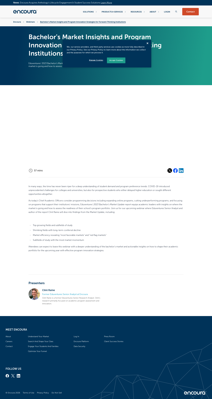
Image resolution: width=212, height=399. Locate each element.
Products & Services (114, 12)
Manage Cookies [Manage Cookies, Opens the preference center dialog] (96, 60)
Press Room (109, 336)
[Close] (147, 43)
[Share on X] (169, 170)
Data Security (79, 346)
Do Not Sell (57, 393)
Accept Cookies (116, 60)
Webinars (30, 22)
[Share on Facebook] (175, 170)
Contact (190, 12)
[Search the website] (176, 11)
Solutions (90, 12)
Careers (9, 341)
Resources (138, 12)
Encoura (17, 22)
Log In (76, 336)
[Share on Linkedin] (181, 170)
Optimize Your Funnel (37, 351)
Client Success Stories (113, 341)
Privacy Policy (43, 393)
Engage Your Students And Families (43, 346)
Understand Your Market (38, 336)
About (154, 12)
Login (167, 12)
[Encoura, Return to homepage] (25, 12)
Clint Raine (48, 290)
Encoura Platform (81, 341)
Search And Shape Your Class (40, 341)
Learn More (106, 3)
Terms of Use (28, 393)
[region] (107, 54)
